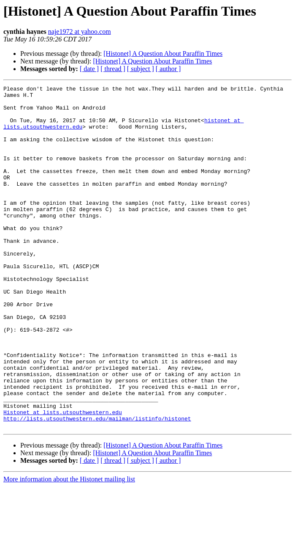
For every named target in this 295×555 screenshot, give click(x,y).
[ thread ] (112, 68)
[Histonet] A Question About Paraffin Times (162, 53)
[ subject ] (140, 68)
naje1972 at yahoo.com (79, 31)
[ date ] (89, 68)
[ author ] (168, 68)
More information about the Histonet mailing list (69, 547)
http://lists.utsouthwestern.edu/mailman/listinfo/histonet (97, 485)
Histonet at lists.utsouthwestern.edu (62, 478)
